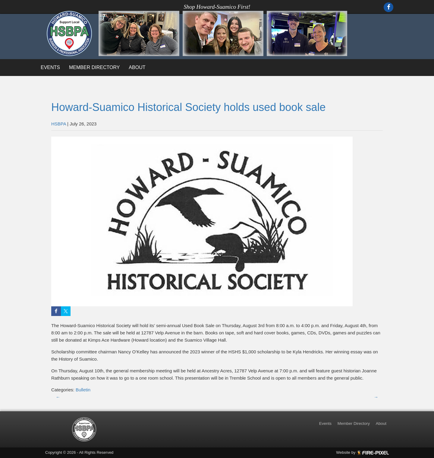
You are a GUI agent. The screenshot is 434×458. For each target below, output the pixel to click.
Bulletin (83, 389)
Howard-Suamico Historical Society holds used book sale (188, 107)
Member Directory (94, 67)
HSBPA (58, 123)
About (137, 67)
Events (50, 67)
